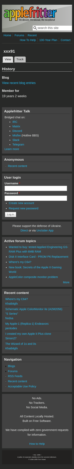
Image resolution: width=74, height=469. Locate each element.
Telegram (18, 144)
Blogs (11, 366)
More (66, 282)
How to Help (37, 443)
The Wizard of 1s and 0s (20, 343)
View (9, 59)
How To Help (28, 40)
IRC (14, 121)
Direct (24, 230)
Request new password (23, 208)
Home (7, 35)
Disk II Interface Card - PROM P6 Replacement (38, 256)
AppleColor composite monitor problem (33, 277)
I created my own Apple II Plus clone (28, 333)
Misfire (16, 135)
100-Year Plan (48, 40)
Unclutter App (45, 230)
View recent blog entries (19, 83)
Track (20, 59)
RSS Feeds (15, 376)
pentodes (11, 328)
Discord (17, 130)
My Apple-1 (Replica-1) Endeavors (27, 323)
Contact (65, 40)
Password (12, 193)
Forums (19, 35)
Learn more (12, 149)
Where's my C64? (20, 262)
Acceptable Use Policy (22, 386)
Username (12, 183)
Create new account (21, 203)
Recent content (17, 166)
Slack (15, 140)
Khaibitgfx (11, 303)
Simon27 (11, 338)
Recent (32, 35)
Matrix (16, 126)
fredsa (9, 318)
